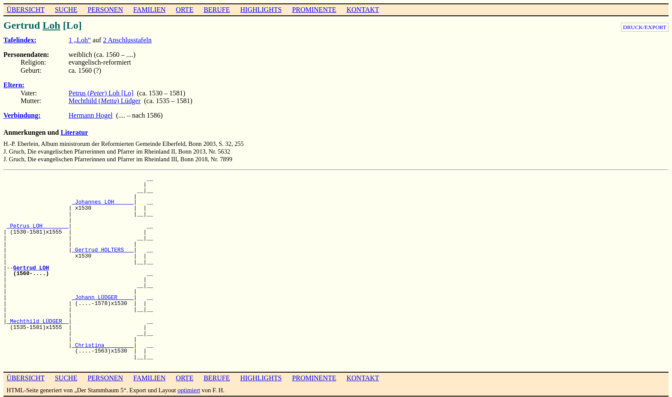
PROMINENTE (314, 9)
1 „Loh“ (80, 40)
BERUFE (217, 9)
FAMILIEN (149, 9)
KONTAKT (362, 9)
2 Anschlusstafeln (127, 40)
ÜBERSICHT (25, 9)
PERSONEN (105, 9)
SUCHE (66, 9)
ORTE (184, 9)
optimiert (188, 390)
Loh (51, 25)
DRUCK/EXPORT (644, 27)
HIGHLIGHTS (261, 9)
